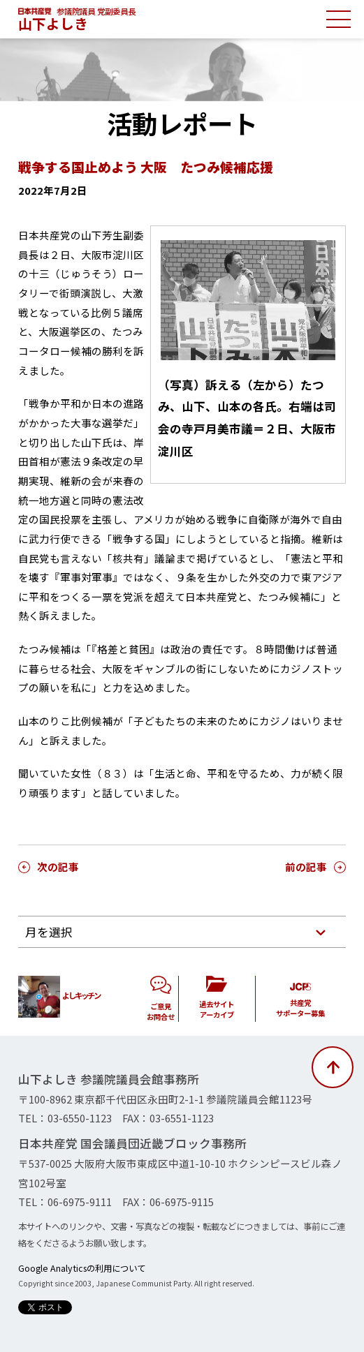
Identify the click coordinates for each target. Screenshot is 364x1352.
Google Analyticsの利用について (81, 1268)
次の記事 (58, 866)
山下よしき (53, 23)
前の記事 (306, 866)
